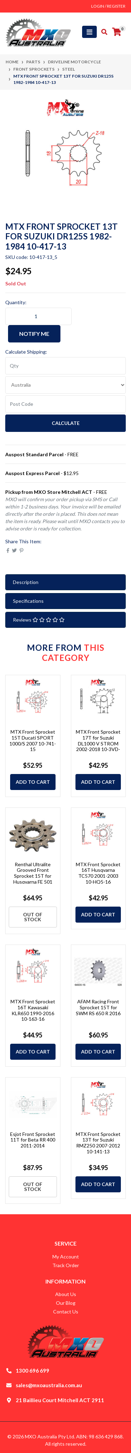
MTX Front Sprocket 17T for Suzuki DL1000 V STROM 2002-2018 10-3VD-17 (98, 743)
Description (25, 582)
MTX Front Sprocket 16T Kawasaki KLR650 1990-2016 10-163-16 (32, 1010)
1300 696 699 (32, 1370)
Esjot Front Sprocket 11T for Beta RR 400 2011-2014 (32, 1140)
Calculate (66, 423)
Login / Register (108, 6)
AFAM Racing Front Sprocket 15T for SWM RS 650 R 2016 (98, 1007)
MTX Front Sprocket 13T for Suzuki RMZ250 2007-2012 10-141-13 (98, 1142)
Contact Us (65, 1311)
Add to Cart (33, 782)
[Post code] (65, 404)
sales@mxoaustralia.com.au (49, 1385)
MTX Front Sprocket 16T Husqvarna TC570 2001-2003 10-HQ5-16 (98, 873)
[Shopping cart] (117, 32)
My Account (65, 1256)
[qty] (65, 365)
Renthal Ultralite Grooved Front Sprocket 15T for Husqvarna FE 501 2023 (32, 876)
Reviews (39, 620)
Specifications (28, 601)
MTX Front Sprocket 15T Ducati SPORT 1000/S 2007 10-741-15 (32, 740)
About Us (65, 1294)
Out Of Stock (32, 916)
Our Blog (65, 1303)
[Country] (65, 385)
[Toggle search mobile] (102, 32)
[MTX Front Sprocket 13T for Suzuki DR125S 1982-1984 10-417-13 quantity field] (38, 316)
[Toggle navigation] (89, 32)
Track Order (65, 1265)
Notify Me (34, 333)
